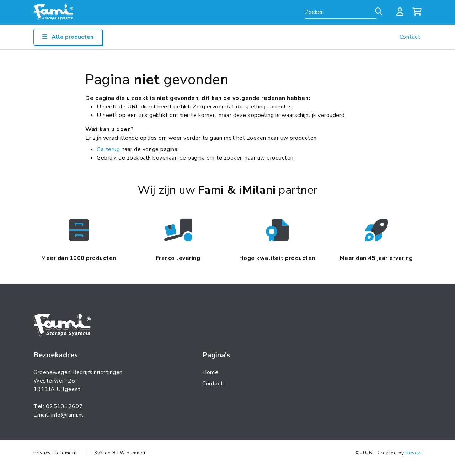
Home (210, 372)
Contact (410, 37)
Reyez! (414, 452)
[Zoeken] (377, 11)
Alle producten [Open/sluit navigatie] (67, 37)
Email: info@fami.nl (58, 415)
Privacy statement (55, 452)
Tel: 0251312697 (58, 406)
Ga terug (108, 149)
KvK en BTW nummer (120, 452)
